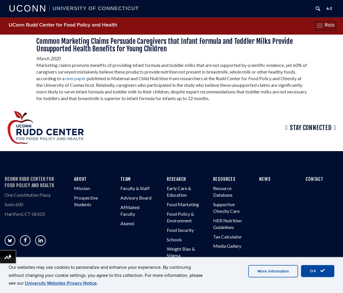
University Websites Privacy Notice (61, 283)
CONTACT (314, 179)
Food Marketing (183, 204)
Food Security (180, 230)
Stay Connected (310, 128)
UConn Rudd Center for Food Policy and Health (63, 25)
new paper (75, 78)
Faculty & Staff (135, 188)
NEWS (264, 179)
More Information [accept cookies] (273, 271)
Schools (174, 239)
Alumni (127, 223)
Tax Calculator (227, 236)
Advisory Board (135, 197)
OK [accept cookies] (317, 270)
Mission (82, 188)
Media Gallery (227, 246)
